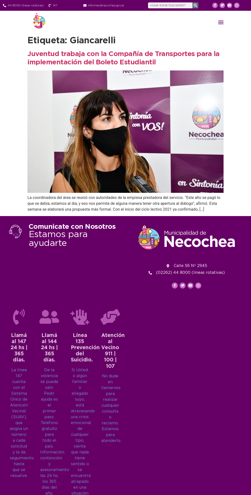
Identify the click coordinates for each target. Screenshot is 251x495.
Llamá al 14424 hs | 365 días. (49, 440)
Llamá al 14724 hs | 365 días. (19, 440)
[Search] (195, 5)
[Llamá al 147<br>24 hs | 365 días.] (19, 410)
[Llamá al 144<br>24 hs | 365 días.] (49, 410)
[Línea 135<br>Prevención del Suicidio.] (80, 410)
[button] (220, 22)
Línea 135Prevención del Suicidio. (85, 440)
